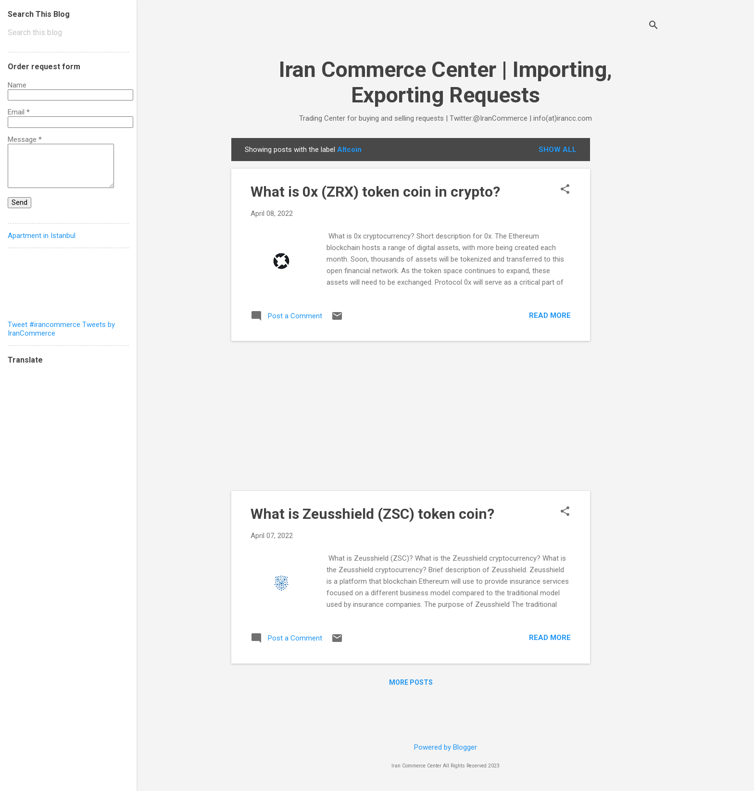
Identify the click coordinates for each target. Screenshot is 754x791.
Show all (558, 149)
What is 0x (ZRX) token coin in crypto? (375, 191)
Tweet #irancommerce (44, 324)
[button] (565, 190)
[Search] (653, 26)
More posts (411, 682)
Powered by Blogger (445, 747)
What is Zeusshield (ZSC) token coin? (372, 513)
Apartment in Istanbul (41, 235)
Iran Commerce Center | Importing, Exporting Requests (445, 82)
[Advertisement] (628, 282)
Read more (550, 315)
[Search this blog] (68, 32)
